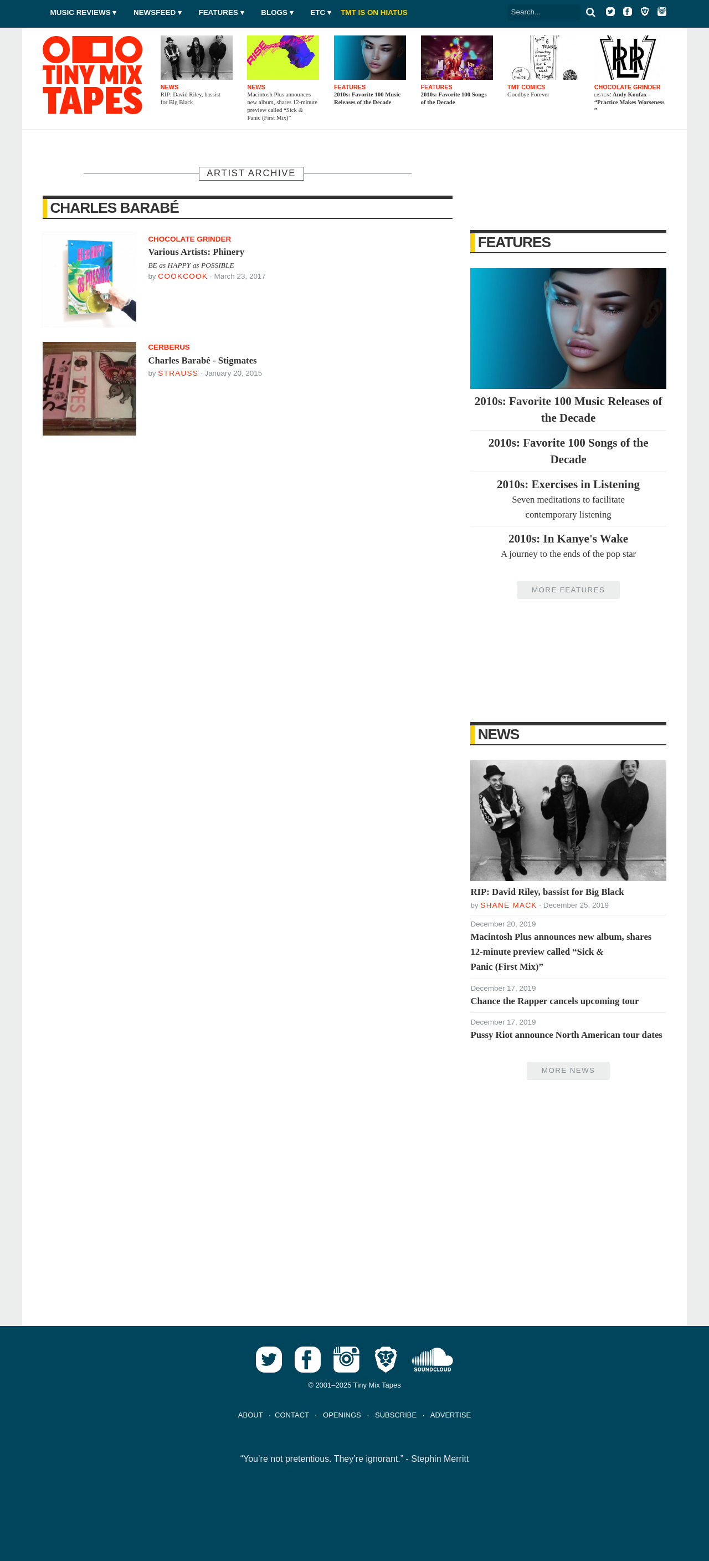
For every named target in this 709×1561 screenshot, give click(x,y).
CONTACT (292, 1415)
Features (218, 12)
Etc (317, 12)
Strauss (178, 373)
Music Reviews (80, 12)
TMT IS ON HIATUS (374, 12)
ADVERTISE (450, 1415)
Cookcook (183, 276)
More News (568, 1070)
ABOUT (250, 1415)
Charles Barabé (114, 207)
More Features (568, 590)
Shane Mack (508, 905)
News (499, 734)
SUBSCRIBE (396, 1415)
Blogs (274, 12)
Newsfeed (154, 12)
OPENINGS (342, 1415)
